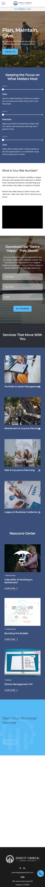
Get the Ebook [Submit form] (22, 309)
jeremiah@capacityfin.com (22, 872)
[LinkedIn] (24, 868)
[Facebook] (20, 868)
